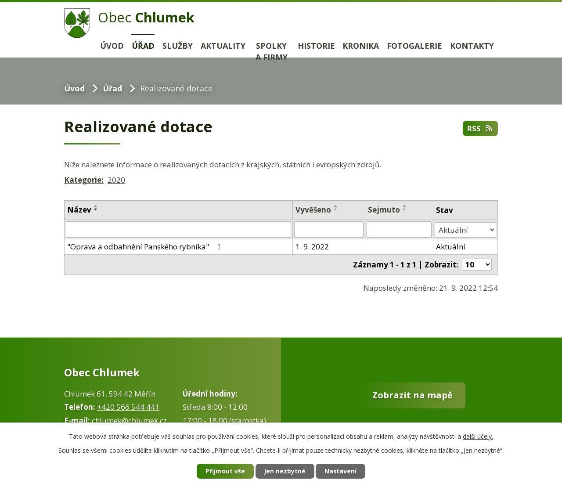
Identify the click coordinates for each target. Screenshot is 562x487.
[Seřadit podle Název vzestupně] (96, 206)
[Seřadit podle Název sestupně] (96, 209)
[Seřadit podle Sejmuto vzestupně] (405, 206)
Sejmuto (384, 210)
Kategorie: (84, 180)
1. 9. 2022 (312, 246)
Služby (177, 45)
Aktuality (223, 45)
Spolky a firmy (272, 51)
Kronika (360, 45)
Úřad (143, 45)
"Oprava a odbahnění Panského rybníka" (145, 246)
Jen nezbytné (285, 471)
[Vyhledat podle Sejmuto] (399, 229)
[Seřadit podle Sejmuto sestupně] (405, 209)
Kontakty (472, 45)
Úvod (112, 45)
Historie (316, 45)
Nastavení (342, 471)
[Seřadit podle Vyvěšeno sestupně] (336, 209)
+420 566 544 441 (128, 407)
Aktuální (450, 246)
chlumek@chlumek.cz (129, 420)
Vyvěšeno (313, 210)
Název (79, 210)
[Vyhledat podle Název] (178, 229)
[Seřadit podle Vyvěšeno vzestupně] (336, 206)
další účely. (478, 436)
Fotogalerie (414, 45)
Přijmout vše (224, 471)
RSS (480, 128)
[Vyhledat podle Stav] (465, 229)
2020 (116, 180)
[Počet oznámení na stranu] (477, 264)
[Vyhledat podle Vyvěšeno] (329, 229)
